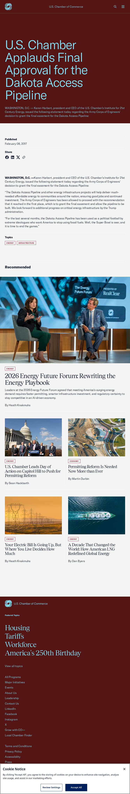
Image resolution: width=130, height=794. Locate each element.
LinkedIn (10, 708)
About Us (11, 693)
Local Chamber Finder (18, 735)
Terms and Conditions (18, 746)
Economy (74, 461)
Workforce (20, 644)
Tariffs (14, 636)
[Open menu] (123, 7)
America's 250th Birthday (43, 653)
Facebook (11, 714)
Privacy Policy (13, 751)
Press (8, 762)
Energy (10, 243)
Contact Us (12, 703)
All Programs (13, 677)
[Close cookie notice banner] (124, 769)
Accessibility (12, 756)
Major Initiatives (15, 682)
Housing (17, 628)
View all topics (14, 666)
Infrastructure (26, 243)
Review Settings (51, 787)
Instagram (11, 719)
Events (9, 687)
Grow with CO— (15, 730)
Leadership (12, 698)
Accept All (76, 787)
